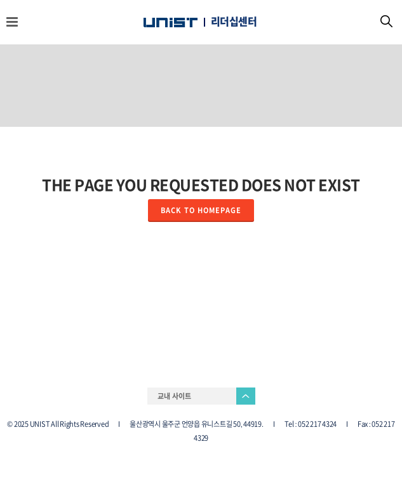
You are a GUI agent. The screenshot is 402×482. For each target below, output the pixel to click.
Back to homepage (201, 210)
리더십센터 (234, 21)
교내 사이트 (174, 396)
